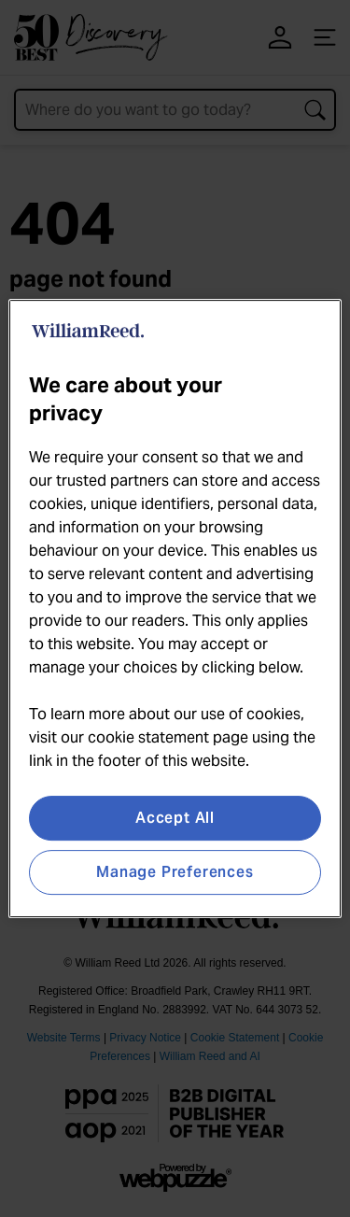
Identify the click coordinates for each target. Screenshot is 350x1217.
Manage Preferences (174, 872)
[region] (174, 609)
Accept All (175, 818)
